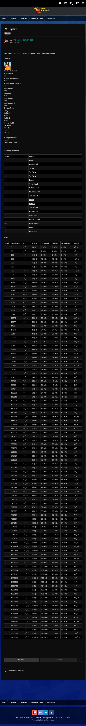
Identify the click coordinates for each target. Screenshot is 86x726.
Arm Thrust (33, 196)
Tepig (6, 111)
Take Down (33, 208)
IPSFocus (29, 718)
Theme (38, 718)
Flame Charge (34, 192)
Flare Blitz (33, 231)
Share (21, 660)
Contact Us (59, 718)
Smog (31, 200)
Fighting (7, 135)
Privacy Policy (48, 718)
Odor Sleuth (33, 164)
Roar (31, 227)
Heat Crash (33, 212)
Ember (31, 160)
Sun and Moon (29, 53)
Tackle (31, 168)
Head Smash (34, 223)
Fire (5, 130)
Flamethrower (34, 219)
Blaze (6, 115)
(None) (6, 120)
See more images (10, 71)
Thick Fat (7, 125)
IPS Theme (19, 718)
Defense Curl (34, 188)
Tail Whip (32, 172)
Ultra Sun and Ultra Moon (13, 53)
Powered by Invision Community (43, 720)
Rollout (32, 204)
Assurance (33, 215)
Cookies (67, 718)
